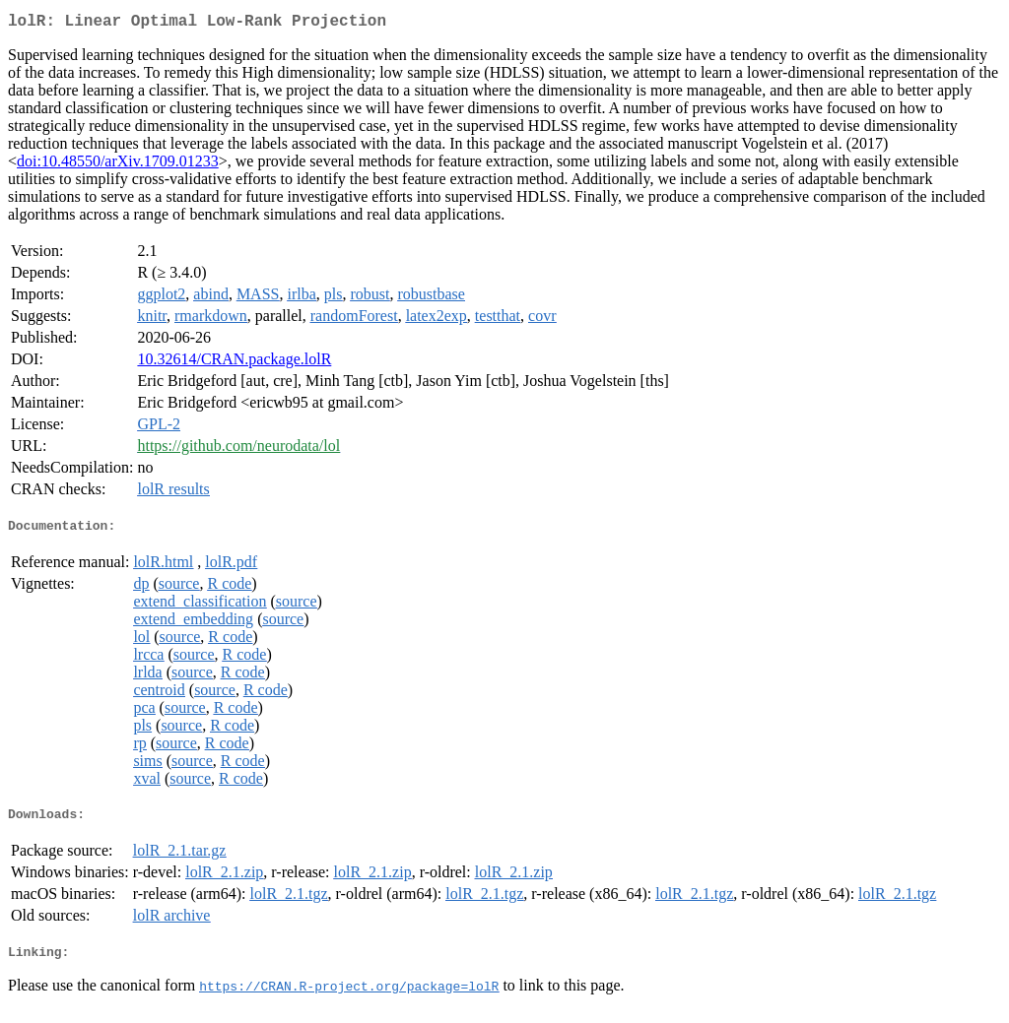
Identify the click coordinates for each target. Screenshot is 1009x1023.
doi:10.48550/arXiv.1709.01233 (118, 165)
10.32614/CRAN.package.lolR (234, 362)
